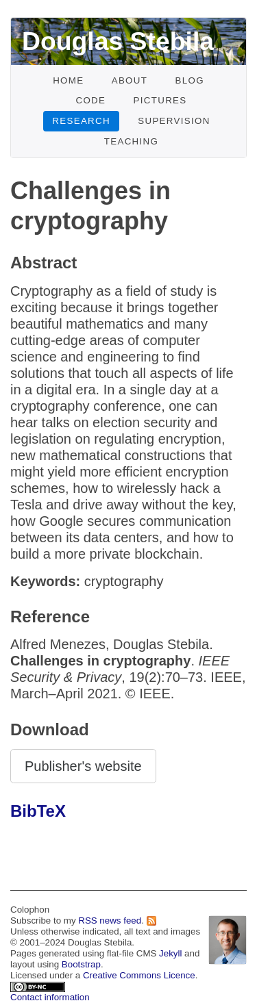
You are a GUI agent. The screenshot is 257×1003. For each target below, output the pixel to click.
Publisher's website (83, 766)
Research (81, 121)
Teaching (131, 141)
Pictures (160, 100)
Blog (189, 80)
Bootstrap (81, 964)
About (130, 80)
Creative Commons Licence (139, 975)
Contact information (50, 997)
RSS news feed (109, 920)
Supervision (174, 121)
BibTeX (38, 811)
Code (90, 100)
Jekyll (170, 953)
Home (68, 80)
